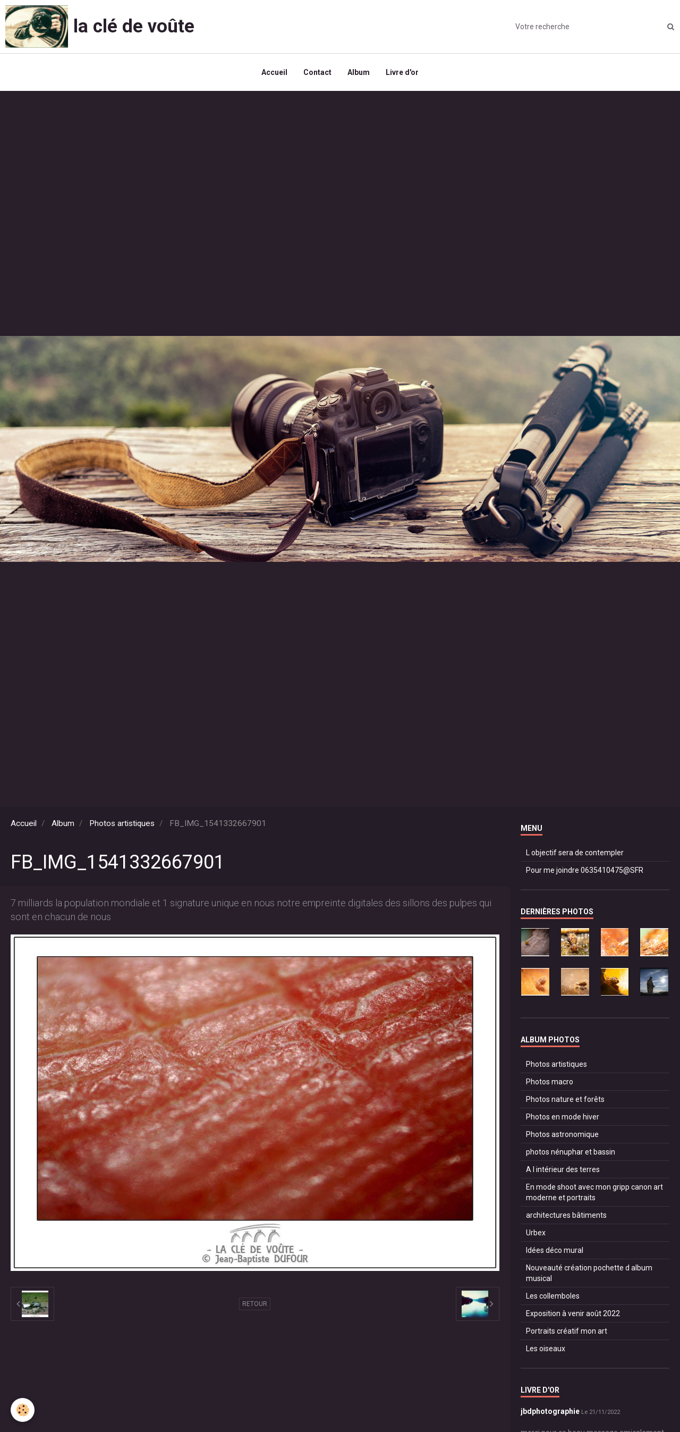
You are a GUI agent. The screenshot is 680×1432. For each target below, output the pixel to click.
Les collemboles (553, 1296)
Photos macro (549, 1081)
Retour (254, 1304)
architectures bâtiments (566, 1215)
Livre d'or (402, 72)
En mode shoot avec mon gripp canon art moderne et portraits (594, 1192)
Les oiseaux (545, 1348)
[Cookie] (23, 1410)
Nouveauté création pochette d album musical (589, 1273)
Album (358, 72)
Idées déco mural (554, 1250)
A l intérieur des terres (563, 1169)
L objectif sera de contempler (575, 852)
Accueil (274, 72)
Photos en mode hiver (562, 1117)
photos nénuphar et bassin (570, 1152)
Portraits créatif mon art (566, 1331)
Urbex (536, 1232)
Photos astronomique (562, 1134)
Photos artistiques (122, 823)
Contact (317, 72)
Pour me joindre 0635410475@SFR (584, 870)
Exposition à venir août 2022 (573, 1313)
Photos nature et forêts (565, 1099)
